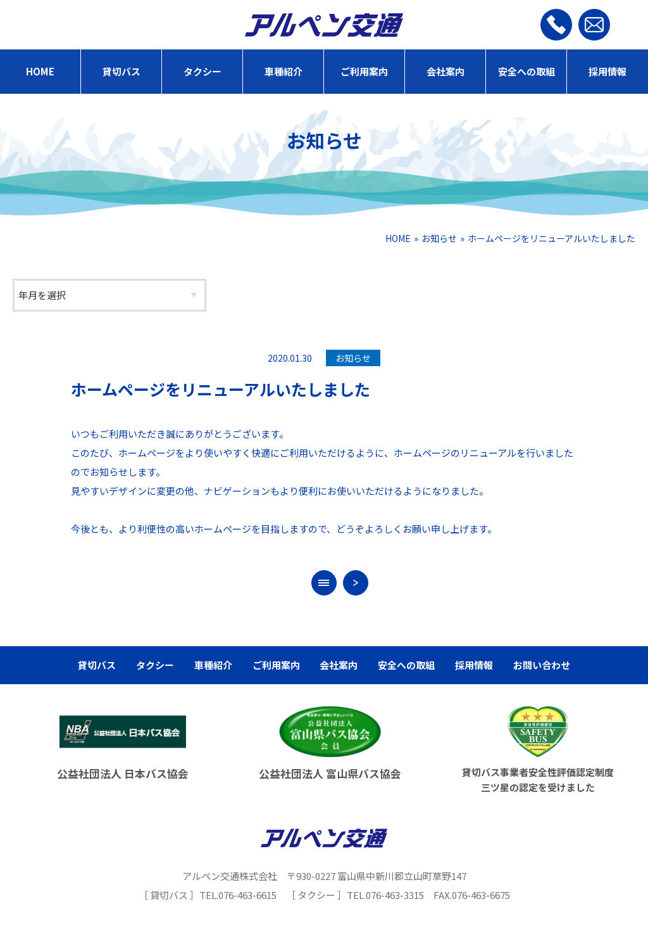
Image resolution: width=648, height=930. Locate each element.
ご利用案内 (364, 71)
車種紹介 (283, 71)
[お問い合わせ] (594, 25)
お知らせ (439, 238)
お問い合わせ (541, 665)
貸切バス (121, 71)
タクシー (202, 71)
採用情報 (607, 71)
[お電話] (556, 25)
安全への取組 (526, 71)
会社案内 (445, 71)
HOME (40, 71)
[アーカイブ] (109, 295)
